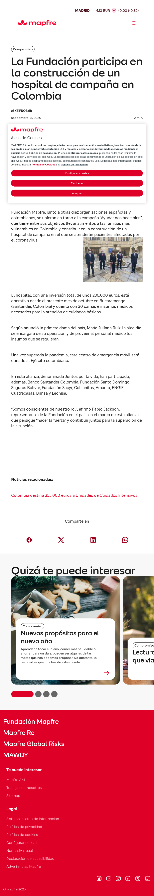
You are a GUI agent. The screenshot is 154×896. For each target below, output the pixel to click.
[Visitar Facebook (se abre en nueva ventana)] (99, 879)
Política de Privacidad (74, 164)
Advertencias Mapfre (23, 866)
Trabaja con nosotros (24, 787)
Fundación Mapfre (31, 722)
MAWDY (15, 755)
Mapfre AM (15, 779)
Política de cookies (22, 834)
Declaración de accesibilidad (30, 858)
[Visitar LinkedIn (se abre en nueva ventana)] (128, 879)
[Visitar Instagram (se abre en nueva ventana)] (118, 879)
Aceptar (77, 193)
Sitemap (13, 795)
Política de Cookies (43, 164)
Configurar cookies (22, 842)
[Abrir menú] (134, 23)
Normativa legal (19, 850)
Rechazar (77, 183)
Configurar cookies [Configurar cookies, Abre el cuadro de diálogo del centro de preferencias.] (77, 173)
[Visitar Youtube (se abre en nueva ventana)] (108, 879)
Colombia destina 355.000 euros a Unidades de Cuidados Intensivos (74, 495)
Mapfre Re (18, 733)
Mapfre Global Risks (33, 744)
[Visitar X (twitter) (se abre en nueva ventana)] (137, 879)
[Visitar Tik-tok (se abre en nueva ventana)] (147, 879)
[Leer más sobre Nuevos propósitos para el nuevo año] (65, 673)
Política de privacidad (24, 826)
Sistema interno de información (32, 818)
